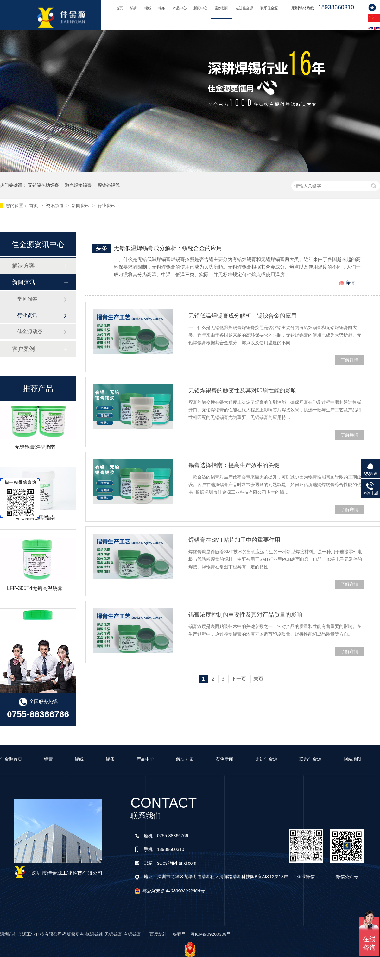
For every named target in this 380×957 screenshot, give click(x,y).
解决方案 (23, 266)
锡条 (161, 8)
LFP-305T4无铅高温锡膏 (35, 590)
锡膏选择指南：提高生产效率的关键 (234, 465)
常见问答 (27, 299)
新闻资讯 (81, 205)
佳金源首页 (11, 759)
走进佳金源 (244, 8)
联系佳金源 (269, 8)
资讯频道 (55, 205)
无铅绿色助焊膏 (43, 185)
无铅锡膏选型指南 (35, 449)
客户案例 (23, 349)
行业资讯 (106, 205)
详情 (350, 282)
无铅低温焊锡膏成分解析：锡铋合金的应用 (168, 248)
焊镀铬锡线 (109, 185)
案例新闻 (222, 8)
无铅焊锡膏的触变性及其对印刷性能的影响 (242, 390)
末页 (258, 678)
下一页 (238, 678)
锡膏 (133, 8)
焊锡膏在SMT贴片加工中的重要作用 (234, 540)
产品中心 (180, 8)
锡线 (147, 8)
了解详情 (349, 360)
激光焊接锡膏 (78, 185)
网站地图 (352, 759)
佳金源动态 (29, 331)
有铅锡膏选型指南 (35, 520)
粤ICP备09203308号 (210, 934)
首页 (119, 8)
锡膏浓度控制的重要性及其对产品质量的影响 (245, 615)
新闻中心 (200, 8)
